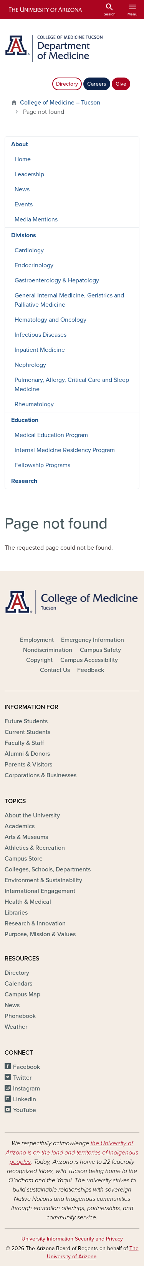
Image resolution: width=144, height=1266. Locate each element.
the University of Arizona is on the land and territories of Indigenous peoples (72, 1152)
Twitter (22, 1078)
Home (23, 159)
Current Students (27, 732)
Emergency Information (92, 640)
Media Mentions (36, 219)
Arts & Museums (26, 837)
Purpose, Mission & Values (40, 934)
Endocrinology (34, 265)
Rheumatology (34, 404)
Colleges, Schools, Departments (48, 869)
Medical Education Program (51, 435)
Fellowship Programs (42, 465)
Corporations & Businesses (40, 775)
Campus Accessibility (89, 660)
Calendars (18, 983)
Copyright (39, 660)
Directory (67, 84)
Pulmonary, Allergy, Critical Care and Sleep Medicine (72, 384)
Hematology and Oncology (50, 320)
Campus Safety (100, 650)
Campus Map (22, 994)
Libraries (16, 913)
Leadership (29, 174)
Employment (37, 640)
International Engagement (40, 891)
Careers (96, 84)
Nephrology (30, 365)
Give (121, 84)
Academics (20, 826)
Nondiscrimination (47, 650)
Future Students (26, 721)
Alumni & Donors (27, 754)
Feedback (90, 670)
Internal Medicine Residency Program (65, 450)
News (22, 189)
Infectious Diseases (40, 335)
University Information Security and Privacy (72, 1239)
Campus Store (24, 859)
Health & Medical (28, 902)
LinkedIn (24, 1099)
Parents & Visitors (28, 764)
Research (24, 481)
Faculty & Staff (24, 743)
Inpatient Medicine (40, 350)
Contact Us (55, 670)
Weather (16, 1027)
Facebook (26, 1067)
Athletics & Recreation (35, 848)
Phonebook (20, 1016)
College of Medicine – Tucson (60, 102)
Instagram (26, 1088)
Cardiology (29, 250)
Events (24, 204)
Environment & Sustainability (43, 880)
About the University (32, 815)
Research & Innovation (35, 923)
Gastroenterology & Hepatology (57, 280)
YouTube (24, 1110)
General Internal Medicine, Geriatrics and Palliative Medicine (69, 300)
